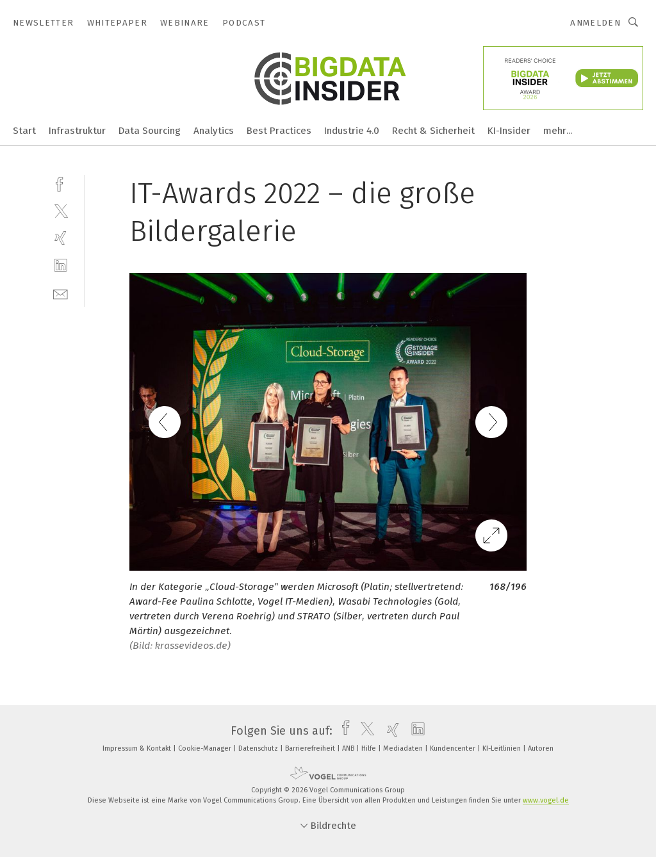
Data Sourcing (150, 130)
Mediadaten (404, 748)
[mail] (61, 293)
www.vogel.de (546, 800)
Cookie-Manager (205, 748)
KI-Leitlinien (502, 748)
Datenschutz (259, 748)
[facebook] (61, 183)
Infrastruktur (77, 130)
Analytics (213, 130)
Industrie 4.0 (351, 130)
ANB (349, 748)
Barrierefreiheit (311, 748)
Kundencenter (453, 748)
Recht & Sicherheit (433, 130)
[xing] (61, 238)
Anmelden (595, 22)
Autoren (541, 748)
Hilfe (369, 748)
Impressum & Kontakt (137, 748)
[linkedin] (61, 265)
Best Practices (279, 130)
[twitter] (61, 210)
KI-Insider (509, 130)
